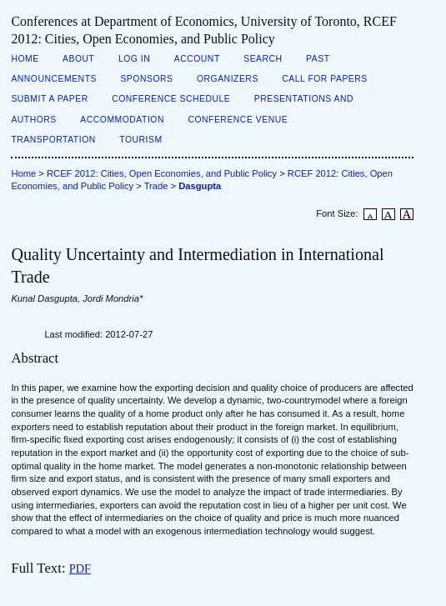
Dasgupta (199, 186)
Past (317, 58)
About (78, 58)
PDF (80, 568)
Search (262, 58)
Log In (134, 58)
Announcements (54, 78)
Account (197, 58)
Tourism (140, 139)
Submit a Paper (49, 98)
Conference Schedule (171, 98)
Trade (156, 186)
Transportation (53, 139)
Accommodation (122, 119)
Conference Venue (238, 119)
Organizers (227, 78)
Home (24, 58)
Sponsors (146, 78)
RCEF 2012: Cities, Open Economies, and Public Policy (162, 173)
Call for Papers (325, 78)
